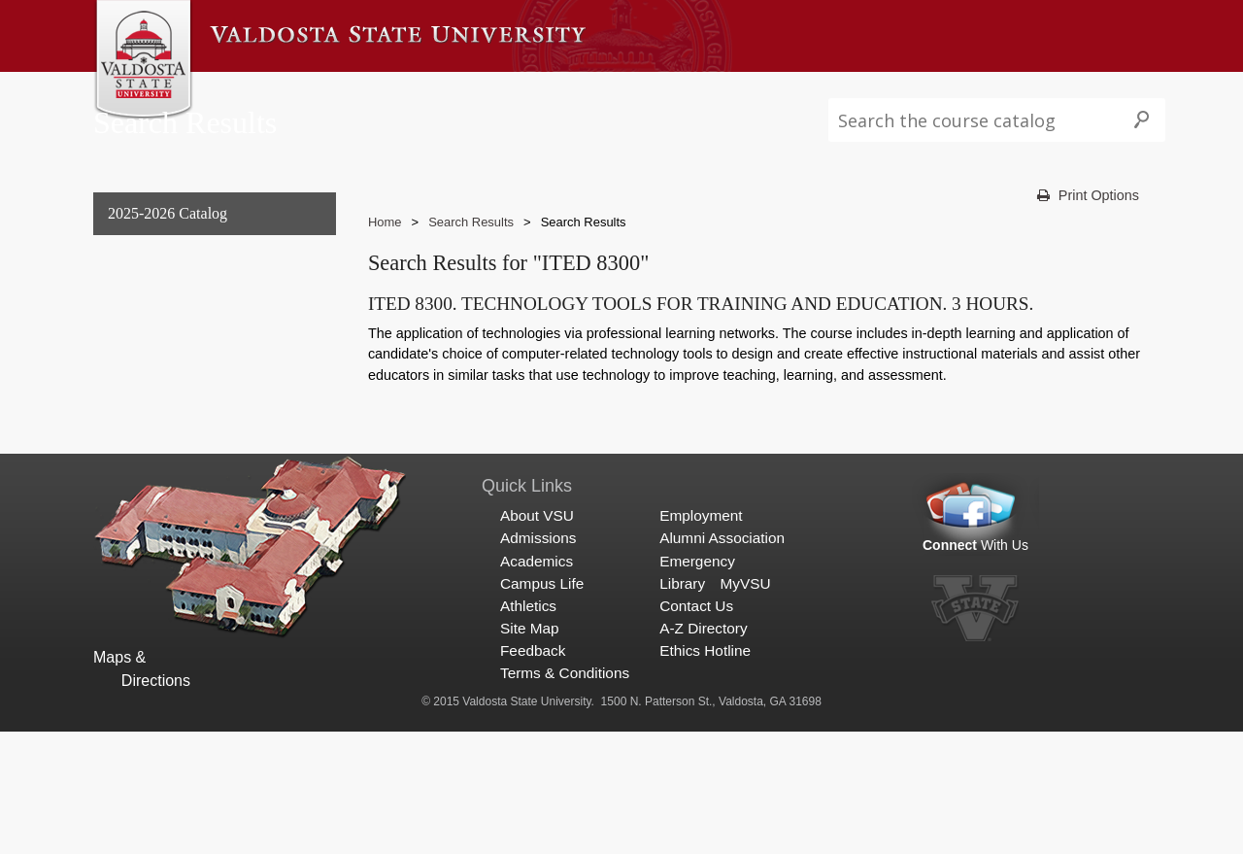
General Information (170, 293)
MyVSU (745, 705)
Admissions (348, 91)
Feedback (532, 773)
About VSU (250, 91)
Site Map (529, 750)
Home (385, 261)
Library (682, 705)
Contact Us (696, 728)
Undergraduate (152, 332)
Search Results (156, 451)
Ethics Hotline (705, 773)
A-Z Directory (703, 750)
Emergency (697, 682)
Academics (447, 91)
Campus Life (547, 91)
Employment (700, 638)
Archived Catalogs (162, 411)
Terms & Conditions (564, 795)
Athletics (641, 91)
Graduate (133, 371)
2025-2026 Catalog (167, 253)
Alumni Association (722, 660)
